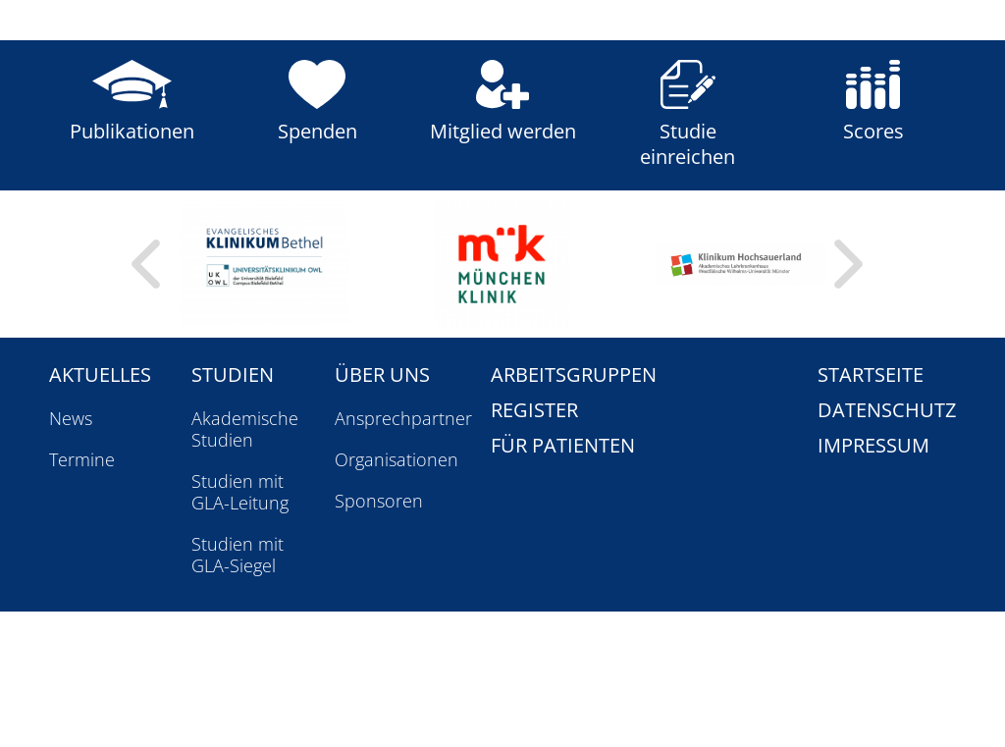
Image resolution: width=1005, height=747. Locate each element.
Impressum (873, 445)
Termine (82, 459)
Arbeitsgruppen (574, 374)
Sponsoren (379, 500)
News (70, 418)
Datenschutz (887, 410)
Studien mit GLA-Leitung (240, 491)
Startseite (871, 374)
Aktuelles (100, 374)
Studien (232, 374)
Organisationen (396, 459)
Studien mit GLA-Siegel (237, 554)
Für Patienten (563, 445)
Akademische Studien (244, 429)
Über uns (382, 374)
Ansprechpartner (403, 418)
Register (534, 410)
